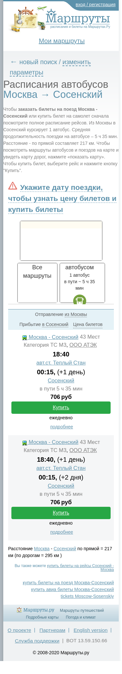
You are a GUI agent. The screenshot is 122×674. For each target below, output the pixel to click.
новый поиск (38, 61)
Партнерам (52, 630)
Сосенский (61, 381)
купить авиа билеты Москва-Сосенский (72, 589)
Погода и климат (81, 617)
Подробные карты (42, 617)
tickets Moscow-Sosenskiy (87, 596)
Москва (42, 548)
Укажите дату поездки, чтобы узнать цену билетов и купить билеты (62, 198)
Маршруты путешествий (82, 610)
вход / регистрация (96, 4)
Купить (61, 407)
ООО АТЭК (83, 345)
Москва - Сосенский (50, 337)
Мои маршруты (62, 40)
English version (90, 630)
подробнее (61, 426)
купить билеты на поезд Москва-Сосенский (68, 582)
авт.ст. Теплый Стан (61, 363)
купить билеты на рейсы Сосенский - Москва (80, 568)
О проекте (19, 630)
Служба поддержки (37, 641)
